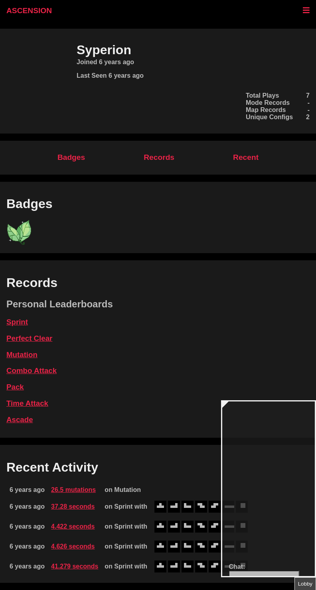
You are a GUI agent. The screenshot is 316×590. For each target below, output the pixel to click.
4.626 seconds (73, 546)
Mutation (22, 354)
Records (159, 157)
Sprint (17, 322)
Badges (71, 157)
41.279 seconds (74, 566)
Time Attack (27, 403)
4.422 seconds (73, 526)
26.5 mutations (73, 489)
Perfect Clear (29, 338)
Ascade (19, 419)
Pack (15, 387)
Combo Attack (31, 370)
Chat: (237, 566)
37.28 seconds (73, 506)
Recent (246, 157)
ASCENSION (29, 10)
